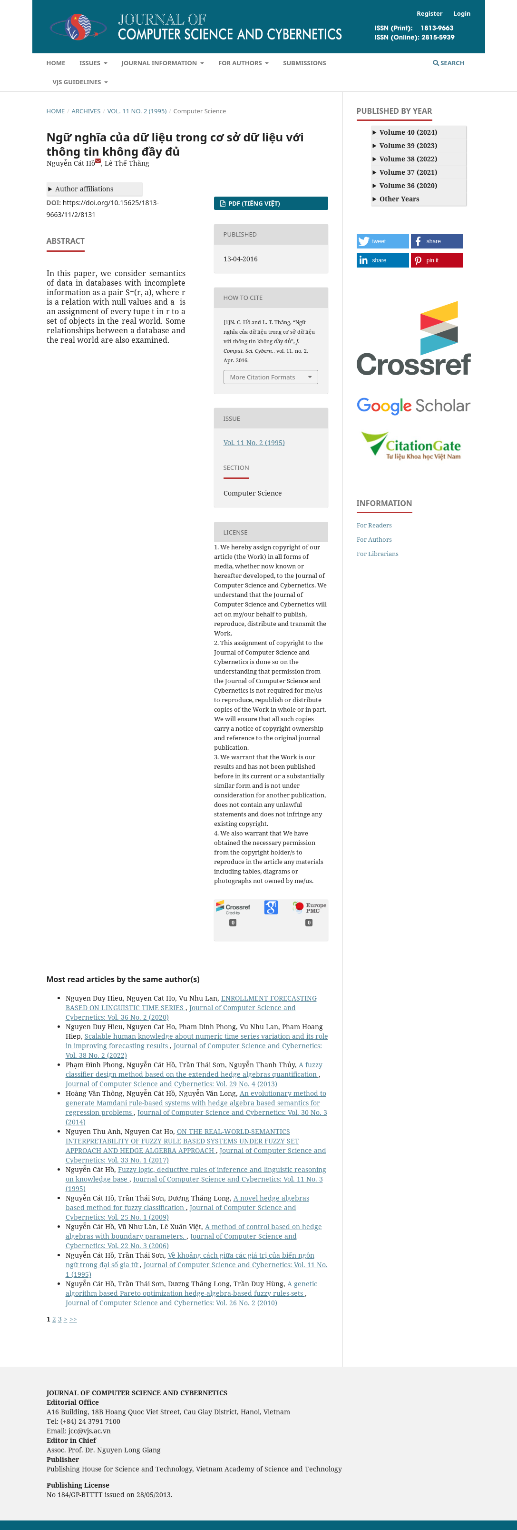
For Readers (374, 525)
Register (429, 13)
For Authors (240, 63)
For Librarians (378, 553)
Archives (86, 111)
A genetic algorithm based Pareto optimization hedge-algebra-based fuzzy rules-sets (191, 1288)
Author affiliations (84, 188)
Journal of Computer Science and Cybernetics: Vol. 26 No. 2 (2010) (171, 1302)
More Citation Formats (262, 377)
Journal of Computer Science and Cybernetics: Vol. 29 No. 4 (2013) (171, 1083)
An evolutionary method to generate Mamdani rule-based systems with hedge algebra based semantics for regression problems (196, 1103)
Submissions (304, 63)
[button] (383, 241)
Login (462, 13)
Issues (90, 63)
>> (73, 1318)
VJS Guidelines (78, 82)
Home (56, 63)
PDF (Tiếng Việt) (253, 203)
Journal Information (160, 63)
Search (449, 63)
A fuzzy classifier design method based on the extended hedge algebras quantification (194, 1069)
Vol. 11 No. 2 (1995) (137, 111)
